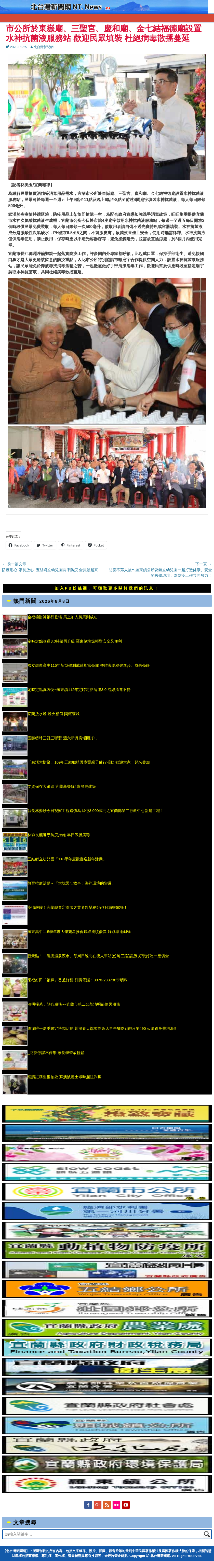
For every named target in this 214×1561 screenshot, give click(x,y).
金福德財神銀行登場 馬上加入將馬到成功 (62, 617)
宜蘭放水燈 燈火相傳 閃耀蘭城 (53, 714)
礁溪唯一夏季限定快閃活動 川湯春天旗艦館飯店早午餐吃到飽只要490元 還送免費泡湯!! (102, 1028)
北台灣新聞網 (44, 47)
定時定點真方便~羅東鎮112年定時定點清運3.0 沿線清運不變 (79, 689)
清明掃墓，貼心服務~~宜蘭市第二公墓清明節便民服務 (74, 1004)
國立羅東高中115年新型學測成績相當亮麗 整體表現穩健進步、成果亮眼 (89, 665)
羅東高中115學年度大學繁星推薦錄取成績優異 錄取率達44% (79, 931)
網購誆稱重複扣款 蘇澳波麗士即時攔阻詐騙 (64, 1077)
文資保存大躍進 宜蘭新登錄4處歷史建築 (62, 786)
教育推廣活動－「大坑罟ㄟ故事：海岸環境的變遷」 (71, 883)
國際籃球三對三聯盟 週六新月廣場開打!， (63, 738)
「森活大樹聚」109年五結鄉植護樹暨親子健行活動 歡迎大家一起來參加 (89, 762)
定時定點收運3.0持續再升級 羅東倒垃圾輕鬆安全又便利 (75, 641)
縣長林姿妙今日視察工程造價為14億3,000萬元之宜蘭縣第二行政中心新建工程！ (96, 810)
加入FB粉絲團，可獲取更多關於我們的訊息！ (107, 588)
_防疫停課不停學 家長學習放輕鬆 (56, 1052)
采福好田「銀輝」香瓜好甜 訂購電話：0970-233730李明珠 (78, 980)
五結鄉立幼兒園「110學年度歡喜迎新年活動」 (67, 859)
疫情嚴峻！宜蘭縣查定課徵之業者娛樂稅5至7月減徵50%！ (77, 907)
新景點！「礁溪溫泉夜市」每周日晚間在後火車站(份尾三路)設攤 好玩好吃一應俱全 (98, 956)
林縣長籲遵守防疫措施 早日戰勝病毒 (59, 835)
